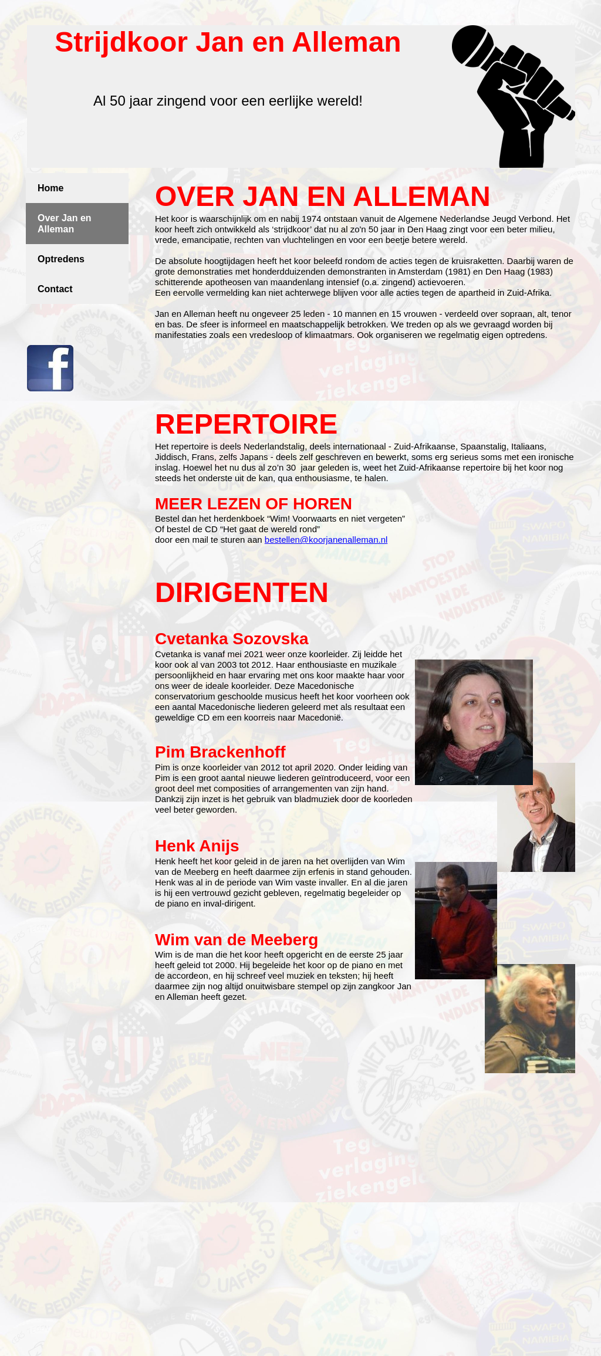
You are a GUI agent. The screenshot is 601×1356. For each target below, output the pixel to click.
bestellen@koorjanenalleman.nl (326, 540)
